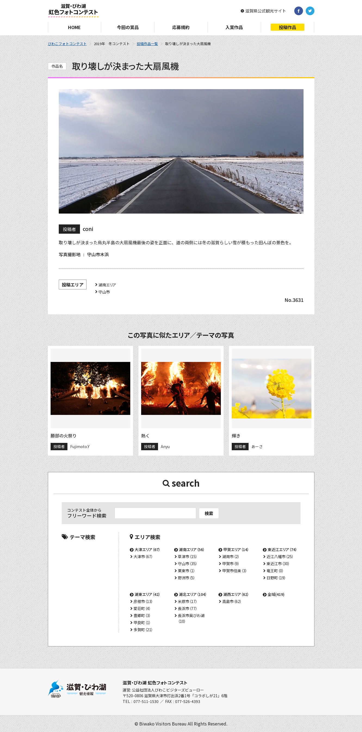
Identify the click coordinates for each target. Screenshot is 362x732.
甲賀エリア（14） (236, 549)
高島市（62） (232, 601)
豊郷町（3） (142, 615)
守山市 (104, 292)
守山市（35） (187, 563)
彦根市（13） (143, 601)
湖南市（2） (231, 556)
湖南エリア (107, 284)
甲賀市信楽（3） (234, 570)
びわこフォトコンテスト (67, 43)
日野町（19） (276, 577)
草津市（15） (187, 556)
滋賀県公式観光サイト (265, 11)
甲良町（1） (142, 622)
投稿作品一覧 (147, 43)
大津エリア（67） (147, 549)
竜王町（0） (275, 570)
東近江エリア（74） (282, 549)
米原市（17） (187, 601)
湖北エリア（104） (193, 594)
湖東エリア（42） (147, 594)
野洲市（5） (186, 577)
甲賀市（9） (231, 563)
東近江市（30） (278, 563)
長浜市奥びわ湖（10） (191, 618)
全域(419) (276, 594)
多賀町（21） (143, 629)
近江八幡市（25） (280, 556)
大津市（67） (143, 556)
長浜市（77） (187, 608)
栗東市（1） (186, 570)
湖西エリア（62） (236, 594)
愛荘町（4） (142, 608)
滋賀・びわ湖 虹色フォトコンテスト (155, 682)
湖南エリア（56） (192, 549)
